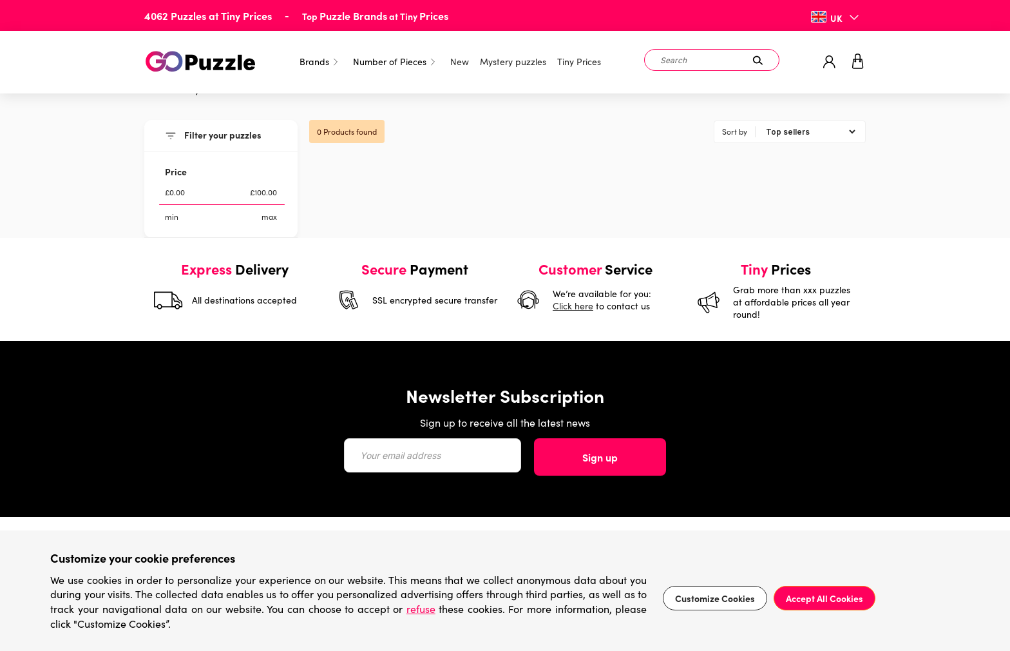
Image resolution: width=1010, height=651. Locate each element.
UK (836, 18)
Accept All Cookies (824, 598)
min (171, 216)
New (459, 61)
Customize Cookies (715, 598)
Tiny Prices (579, 61)
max (269, 216)
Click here (573, 306)
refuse (420, 609)
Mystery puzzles (513, 61)
